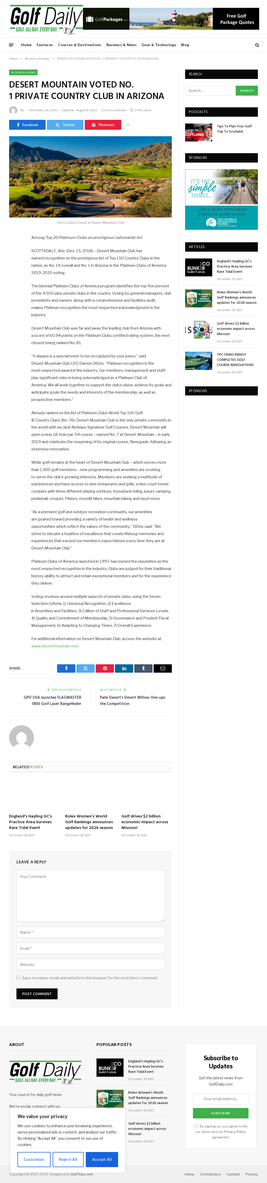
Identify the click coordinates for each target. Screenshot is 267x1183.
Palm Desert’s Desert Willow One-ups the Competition (132, 701)
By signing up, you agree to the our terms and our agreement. (220, 1131)
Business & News (121, 44)
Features (45, 44)
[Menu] (11, 44)
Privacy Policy (235, 1132)
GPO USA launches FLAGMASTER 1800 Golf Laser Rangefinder (52, 701)
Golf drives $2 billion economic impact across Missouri (145, 822)
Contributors (210, 1174)
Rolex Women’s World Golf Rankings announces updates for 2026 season (89, 822)
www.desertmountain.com (54, 646)
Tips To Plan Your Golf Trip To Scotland (234, 129)
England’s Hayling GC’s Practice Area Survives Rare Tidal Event (30, 822)
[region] (67, 1140)
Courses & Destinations (79, 44)
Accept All (102, 1159)
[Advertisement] (224, 434)
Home (26, 44)
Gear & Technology (159, 44)
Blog (185, 44)
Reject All (68, 1159)
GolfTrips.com (82, 1174)
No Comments (114, 110)
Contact (233, 1174)
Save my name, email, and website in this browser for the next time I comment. (90, 978)
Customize (34, 1159)
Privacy (252, 1174)
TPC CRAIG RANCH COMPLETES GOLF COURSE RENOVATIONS (235, 360)
